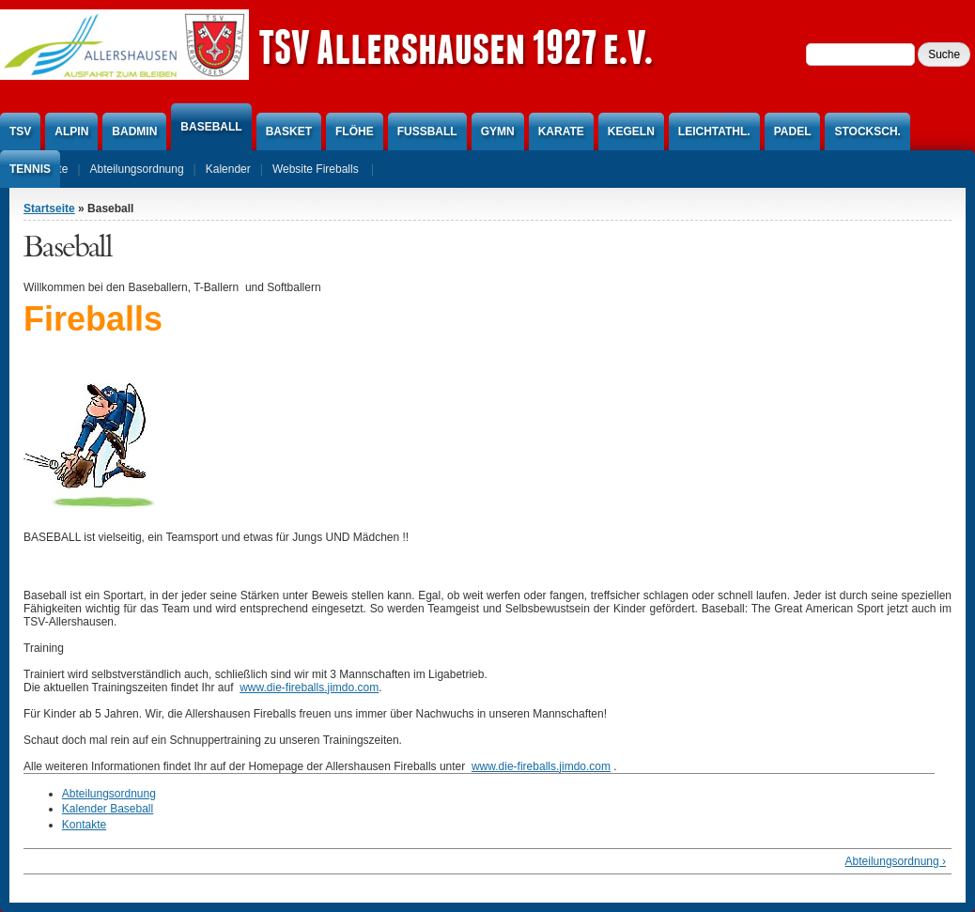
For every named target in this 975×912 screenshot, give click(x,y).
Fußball (427, 131)
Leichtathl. (714, 131)
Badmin (134, 131)
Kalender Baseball (107, 808)
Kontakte (84, 824)
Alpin (71, 131)
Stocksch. (867, 131)
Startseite (49, 208)
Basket (289, 131)
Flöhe (354, 131)
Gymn (498, 131)
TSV (20, 131)
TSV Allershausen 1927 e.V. (455, 46)
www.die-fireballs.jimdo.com (309, 687)
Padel (793, 131)
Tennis (30, 169)
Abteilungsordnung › (895, 861)
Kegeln (631, 131)
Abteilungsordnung (109, 793)
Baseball (210, 126)
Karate (561, 131)
